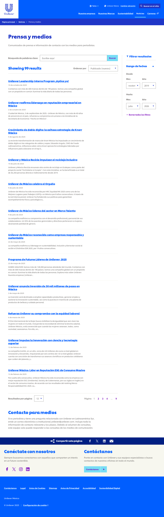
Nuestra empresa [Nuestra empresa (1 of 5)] (86, 13)
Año (144, 78)
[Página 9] (116, 398)
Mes (128, 78)
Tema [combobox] (94, 6)
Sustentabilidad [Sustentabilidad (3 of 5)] (125, 13)
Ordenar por (79, 68)
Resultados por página (20, 398)
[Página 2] (98, 398)
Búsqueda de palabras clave (23, 57)
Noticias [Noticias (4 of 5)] (140, 13)
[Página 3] (102, 398)
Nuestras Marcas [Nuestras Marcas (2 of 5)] (106, 13)
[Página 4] (107, 398)
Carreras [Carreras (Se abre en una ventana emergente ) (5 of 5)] (153, 14)
